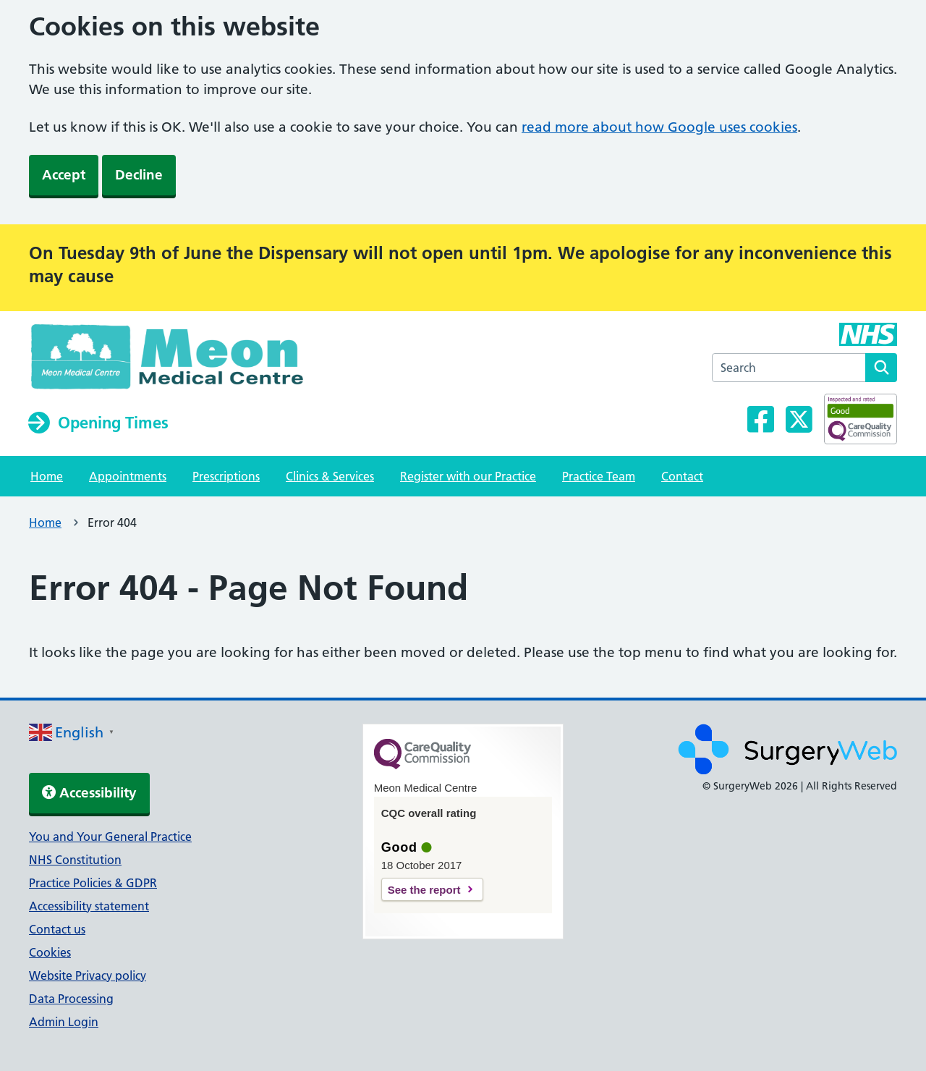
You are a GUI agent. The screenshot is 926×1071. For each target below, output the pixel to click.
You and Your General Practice (110, 836)
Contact (682, 476)
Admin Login (63, 1022)
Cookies (50, 952)
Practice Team (598, 476)
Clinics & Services (330, 476)
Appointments (127, 476)
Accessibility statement (89, 906)
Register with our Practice (468, 476)
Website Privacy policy (87, 975)
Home (46, 476)
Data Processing (71, 998)
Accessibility (89, 792)
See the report (424, 890)
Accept (63, 174)
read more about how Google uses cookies (659, 127)
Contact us (57, 929)
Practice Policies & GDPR (93, 883)
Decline (139, 174)
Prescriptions (226, 476)
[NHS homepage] (188, 360)
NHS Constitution (75, 859)
